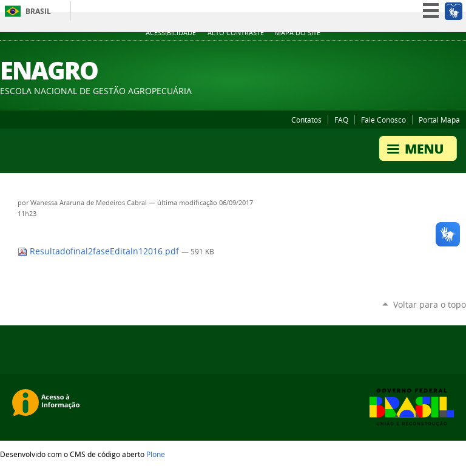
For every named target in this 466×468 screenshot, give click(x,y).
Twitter (384, 54)
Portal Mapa (439, 119)
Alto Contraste (236, 33)
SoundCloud (445, 54)
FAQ (341, 119)
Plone (155, 454)
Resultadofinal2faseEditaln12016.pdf (99, 251)
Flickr (430, 54)
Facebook (414, 54)
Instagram (460, 54)
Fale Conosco (383, 119)
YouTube (399, 54)
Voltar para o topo (429, 304)
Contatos (306, 119)
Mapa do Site (297, 33)
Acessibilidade (171, 33)
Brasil (38, 11)
